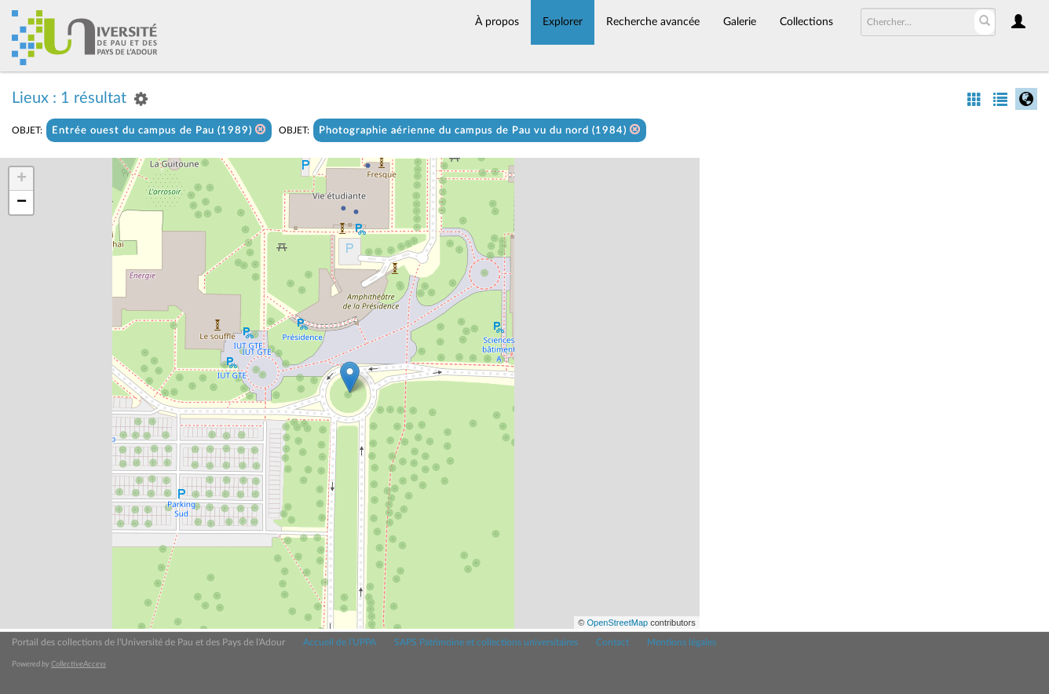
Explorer (563, 21)
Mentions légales (681, 642)
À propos (497, 21)
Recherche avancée (653, 21)
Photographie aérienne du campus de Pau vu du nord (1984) (480, 130)
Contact (612, 642)
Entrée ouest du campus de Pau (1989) (159, 130)
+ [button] (21, 179)
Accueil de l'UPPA (339, 642)
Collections (806, 21)
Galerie (739, 21)
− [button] (21, 202)
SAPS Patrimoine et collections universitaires (486, 642)
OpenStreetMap (617, 622)
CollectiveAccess (78, 664)
